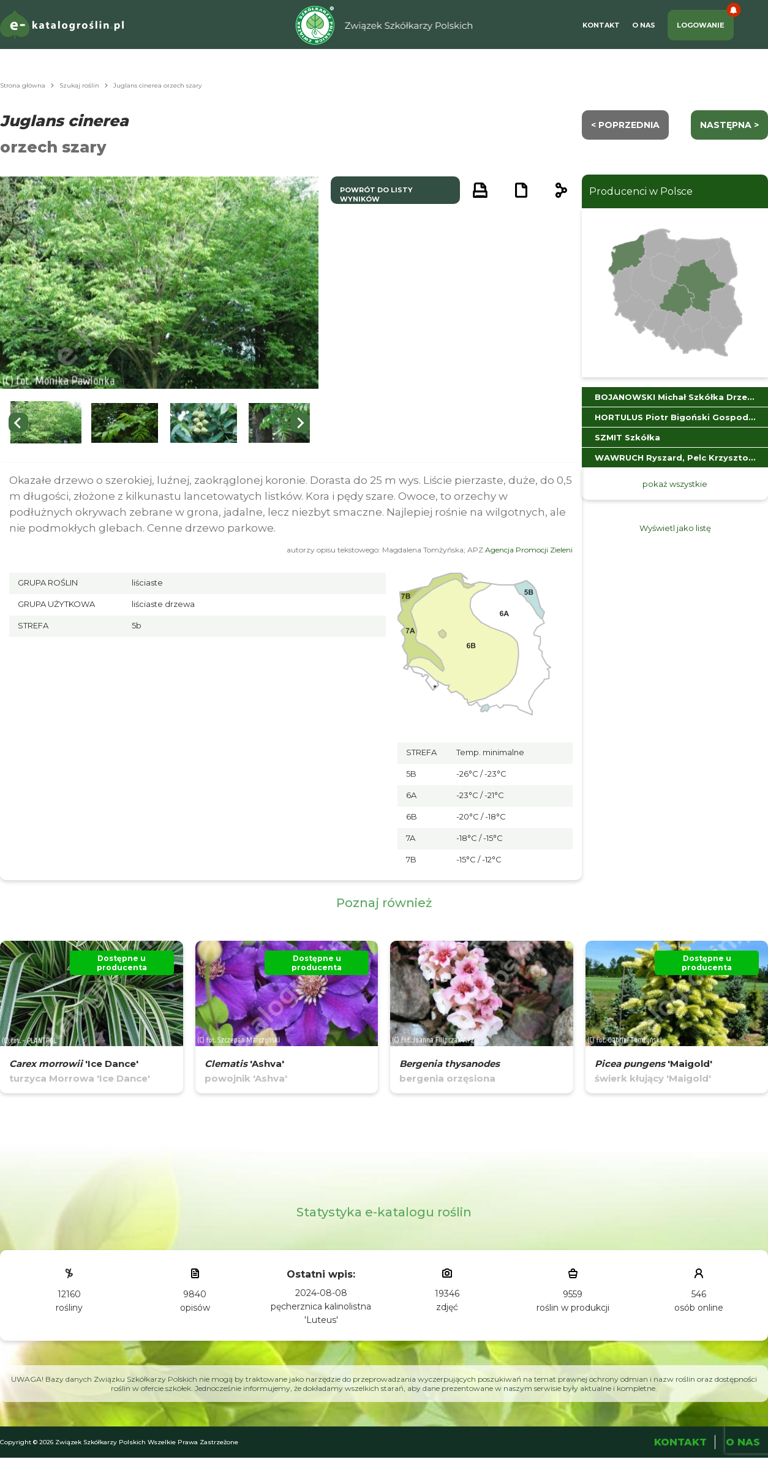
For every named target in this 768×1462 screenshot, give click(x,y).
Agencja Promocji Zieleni (529, 549)
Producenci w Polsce (641, 191)
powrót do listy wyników (376, 194)
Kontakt (601, 25)
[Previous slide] (18, 422)
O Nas (643, 25)
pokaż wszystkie (674, 484)
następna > (729, 124)
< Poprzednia (625, 124)
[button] (45, 423)
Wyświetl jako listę (675, 528)
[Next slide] (300, 422)
